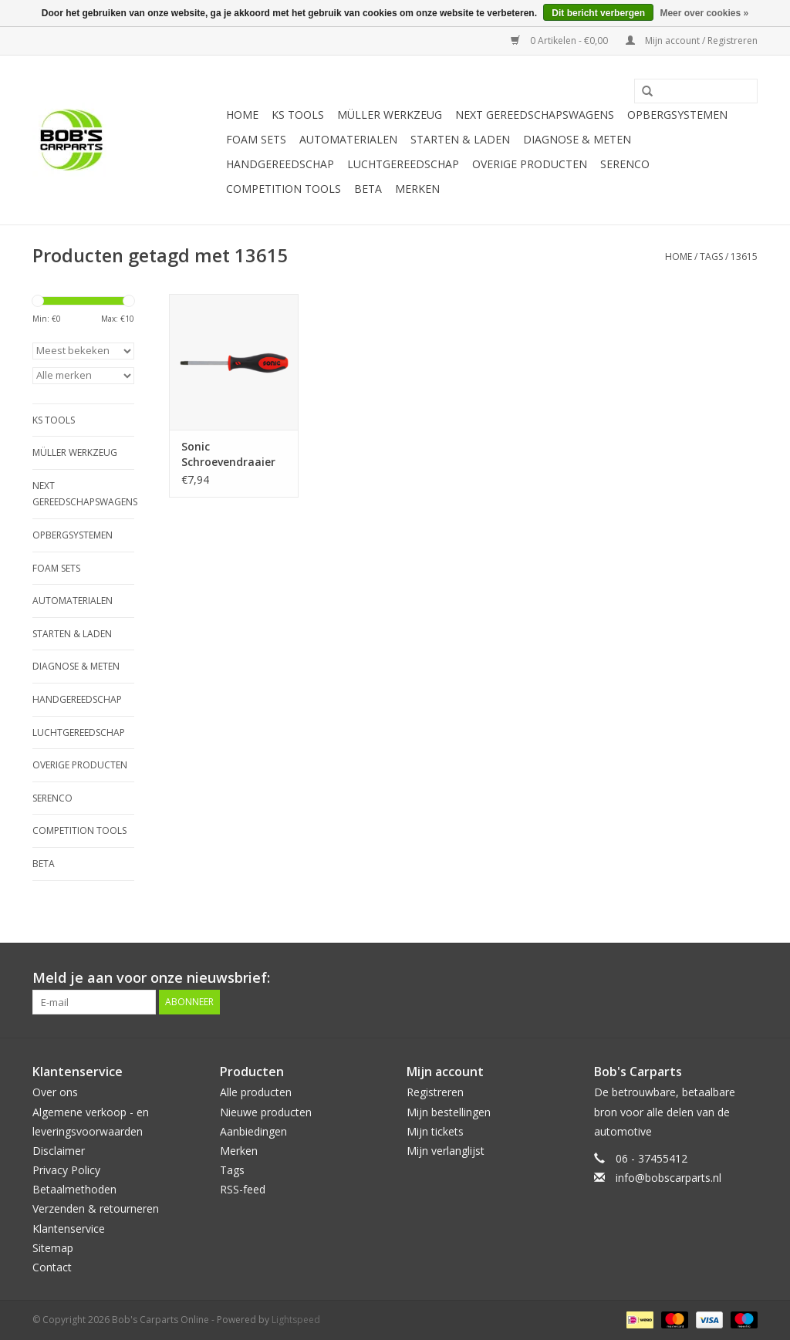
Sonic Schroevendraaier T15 (228, 454)
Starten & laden (460, 139)
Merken (417, 188)
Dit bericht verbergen (598, 13)
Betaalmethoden (74, 1189)
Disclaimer (58, 1150)
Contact (52, 1267)
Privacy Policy (66, 1170)
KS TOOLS (298, 114)
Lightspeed (296, 1319)
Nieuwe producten (266, 1112)
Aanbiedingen (253, 1131)
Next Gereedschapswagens (534, 114)
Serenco (625, 164)
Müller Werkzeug (389, 114)
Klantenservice (68, 1228)
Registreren (435, 1092)
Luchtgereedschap (403, 164)
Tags (711, 256)
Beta (368, 188)
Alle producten (256, 1092)
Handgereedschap (280, 164)
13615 (744, 256)
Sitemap (52, 1247)
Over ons (55, 1092)
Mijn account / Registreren (692, 40)
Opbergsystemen (677, 114)
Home (242, 114)
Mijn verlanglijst (445, 1150)
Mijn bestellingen (449, 1112)
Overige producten (529, 164)
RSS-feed (242, 1189)
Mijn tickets (435, 1131)
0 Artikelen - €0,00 (560, 40)
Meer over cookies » (704, 13)
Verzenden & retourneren (95, 1208)
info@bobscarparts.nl (668, 1177)
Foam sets (256, 139)
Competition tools (283, 188)
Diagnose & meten (577, 139)
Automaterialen (348, 139)
